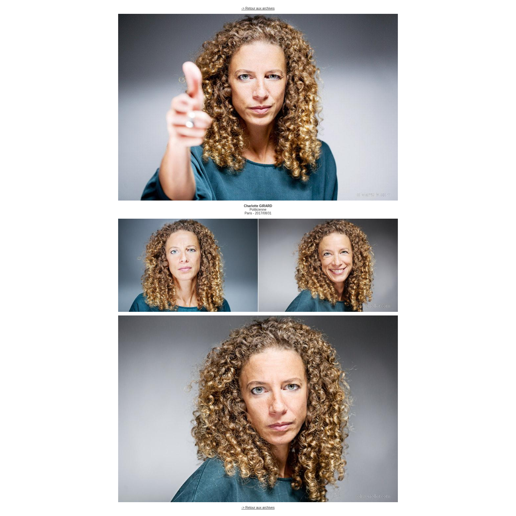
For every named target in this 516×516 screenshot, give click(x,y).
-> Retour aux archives (258, 8)
